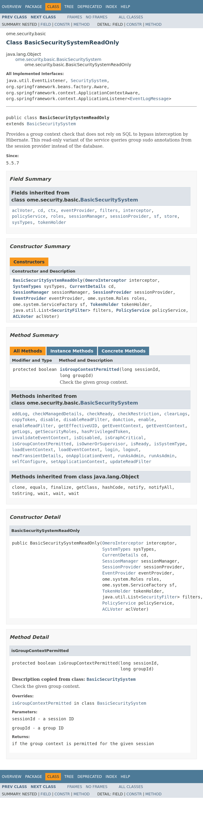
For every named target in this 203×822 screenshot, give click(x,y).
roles (57, 216)
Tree (69, 7)
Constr (62, 24)
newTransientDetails (36, 455)
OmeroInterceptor (105, 280)
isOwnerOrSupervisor (101, 443)
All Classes (131, 17)
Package (33, 7)
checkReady (99, 413)
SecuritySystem (89, 80)
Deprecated (89, 7)
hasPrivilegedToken (105, 431)
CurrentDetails (88, 286)
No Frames (96, 17)
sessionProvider (129, 216)
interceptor (137, 210)
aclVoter (22, 210)
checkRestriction (138, 413)
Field (45, 24)
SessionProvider (112, 292)
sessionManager (87, 216)
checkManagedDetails (56, 413)
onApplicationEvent (89, 455)
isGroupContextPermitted (89, 369)
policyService (29, 216)
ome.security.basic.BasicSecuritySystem (58, 59)
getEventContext (121, 425)
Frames (74, 17)
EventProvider (30, 298)
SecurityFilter (69, 310)
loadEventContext (32, 449)
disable (49, 419)
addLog (20, 413)
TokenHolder (104, 304)
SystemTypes (27, 286)
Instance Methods (71, 351)
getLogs (21, 431)
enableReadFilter (32, 425)
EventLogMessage (149, 98)
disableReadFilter (85, 419)
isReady (140, 443)
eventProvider (78, 210)
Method (81, 24)
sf (156, 216)
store (170, 216)
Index (111, 7)
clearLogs (175, 413)
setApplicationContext (78, 461)
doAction (123, 419)
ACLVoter (23, 316)
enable (146, 419)
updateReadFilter (130, 461)
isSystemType (169, 443)
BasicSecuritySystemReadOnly (48, 280)
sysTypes (22, 222)
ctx (52, 210)
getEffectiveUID (77, 425)
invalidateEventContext (40, 437)
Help (125, 7)
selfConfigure (29, 461)
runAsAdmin (131, 455)
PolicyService (133, 310)
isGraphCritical (124, 437)
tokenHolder (52, 222)
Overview (11, 7)
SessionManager (31, 292)
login (111, 449)
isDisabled (87, 437)
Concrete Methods (124, 351)
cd (40, 210)
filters (109, 210)
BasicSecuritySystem (51, 123)
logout (130, 449)
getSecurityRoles (56, 431)
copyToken (23, 419)
